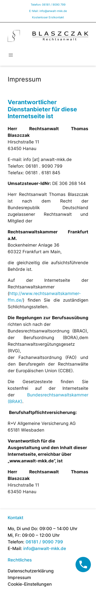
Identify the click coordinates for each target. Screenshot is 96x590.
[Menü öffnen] (11, 55)
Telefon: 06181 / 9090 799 (48, 4)
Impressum (19, 577)
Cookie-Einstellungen (30, 584)
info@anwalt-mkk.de (53, 11)
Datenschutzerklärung (31, 570)
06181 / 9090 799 (44, 541)
